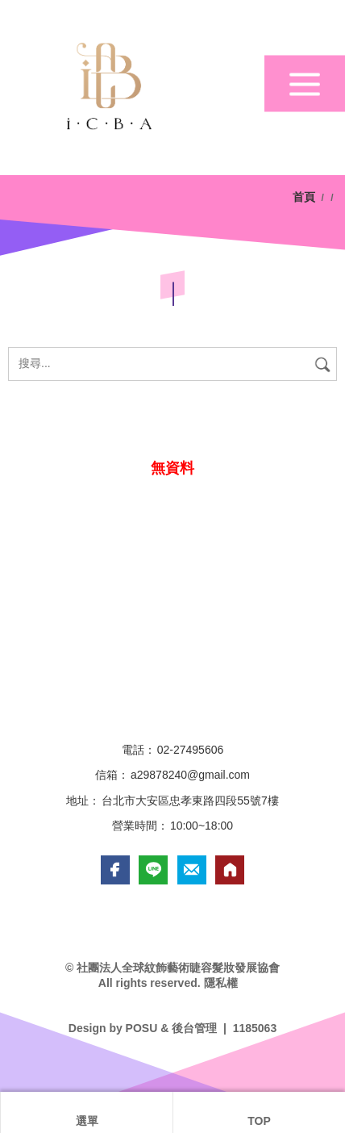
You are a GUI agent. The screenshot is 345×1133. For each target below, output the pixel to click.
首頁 (305, 196)
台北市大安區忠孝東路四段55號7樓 (190, 800)
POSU (142, 1028)
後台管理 (194, 1028)
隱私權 (221, 982)
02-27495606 (190, 749)
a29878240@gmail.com (190, 774)
